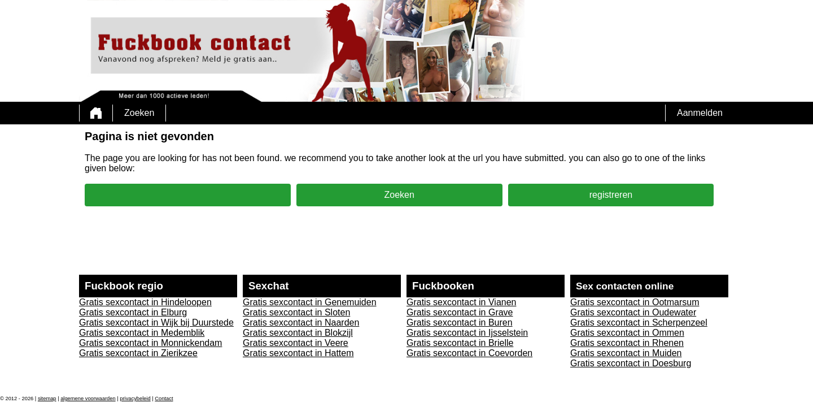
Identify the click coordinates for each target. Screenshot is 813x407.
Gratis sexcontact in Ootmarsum (635, 302)
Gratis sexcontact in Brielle (459, 343)
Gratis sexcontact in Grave (459, 312)
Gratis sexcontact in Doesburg (630, 363)
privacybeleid (135, 398)
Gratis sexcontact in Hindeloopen (145, 302)
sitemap (47, 398)
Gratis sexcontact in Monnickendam (150, 343)
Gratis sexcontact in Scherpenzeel (638, 322)
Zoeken (139, 113)
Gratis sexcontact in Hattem (298, 353)
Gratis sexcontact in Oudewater (633, 312)
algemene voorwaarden (88, 398)
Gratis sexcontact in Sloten (296, 312)
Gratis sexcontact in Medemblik (141, 332)
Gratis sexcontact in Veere (295, 343)
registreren (610, 195)
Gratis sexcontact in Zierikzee (138, 353)
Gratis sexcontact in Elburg (133, 312)
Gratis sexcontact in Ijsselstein (467, 332)
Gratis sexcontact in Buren (459, 322)
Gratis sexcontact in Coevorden (469, 353)
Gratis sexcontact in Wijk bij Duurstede (156, 322)
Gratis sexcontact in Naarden (301, 322)
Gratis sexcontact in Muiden (625, 353)
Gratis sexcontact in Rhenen (627, 343)
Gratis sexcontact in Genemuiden (310, 302)
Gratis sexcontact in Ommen (627, 332)
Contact (164, 398)
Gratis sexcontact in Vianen (461, 302)
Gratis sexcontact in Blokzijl (298, 332)
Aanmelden (700, 113)
